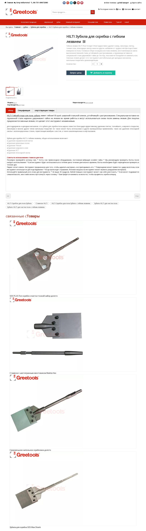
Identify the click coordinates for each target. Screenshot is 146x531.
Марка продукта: (79, 103)
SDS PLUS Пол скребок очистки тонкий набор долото (34, 296)
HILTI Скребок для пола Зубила (19, 203)
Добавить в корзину (102, 73)
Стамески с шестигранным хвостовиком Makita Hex (33, 373)
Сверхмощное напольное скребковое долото (30, 450)
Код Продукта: (12, 105)
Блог (118, 9)
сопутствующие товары (44, 110)
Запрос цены (75, 73)
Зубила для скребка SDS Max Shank (25, 527)
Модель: (10, 103)
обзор (10, 110)
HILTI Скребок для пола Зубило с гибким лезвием (71, 203)
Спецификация (24, 110)
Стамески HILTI (41, 203)
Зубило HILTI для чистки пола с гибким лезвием (25, 207)
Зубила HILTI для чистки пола (105, 203)
